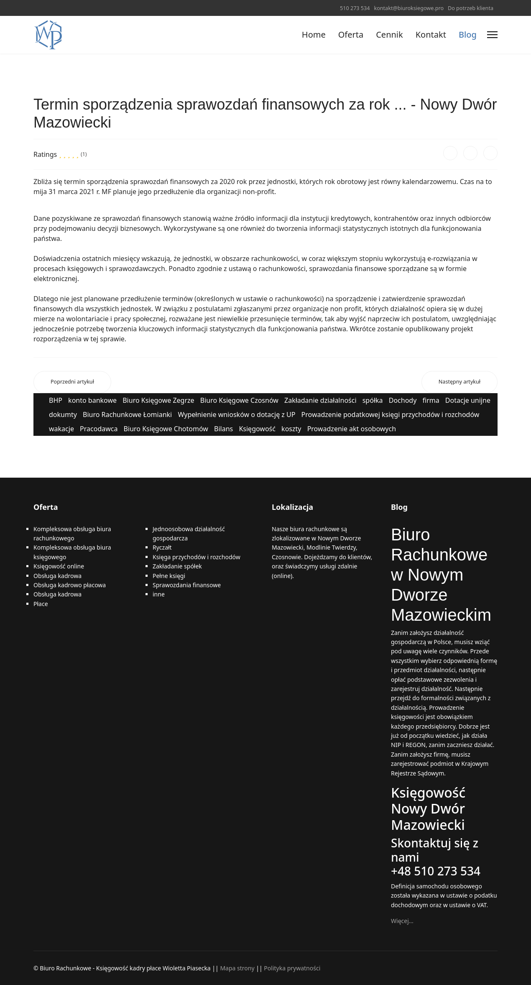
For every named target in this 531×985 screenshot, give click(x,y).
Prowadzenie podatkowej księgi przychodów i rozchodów (390, 414)
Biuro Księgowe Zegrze (158, 400)
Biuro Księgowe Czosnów (239, 400)
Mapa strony (237, 968)
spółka (373, 400)
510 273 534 (355, 8)
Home (314, 34)
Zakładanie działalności (320, 400)
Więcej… (402, 921)
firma (431, 400)
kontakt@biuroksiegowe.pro (409, 8)
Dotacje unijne (467, 400)
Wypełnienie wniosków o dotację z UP (236, 414)
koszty (291, 428)
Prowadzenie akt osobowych (351, 428)
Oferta (350, 34)
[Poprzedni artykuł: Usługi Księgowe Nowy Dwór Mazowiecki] (72, 382)
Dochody (403, 400)
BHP (55, 400)
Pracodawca (98, 428)
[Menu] (492, 35)
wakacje (61, 428)
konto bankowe (92, 400)
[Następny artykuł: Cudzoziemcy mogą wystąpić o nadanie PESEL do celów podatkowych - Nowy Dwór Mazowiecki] (459, 382)
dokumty (63, 414)
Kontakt (431, 34)
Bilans (223, 428)
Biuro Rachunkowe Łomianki (127, 414)
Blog (468, 34)
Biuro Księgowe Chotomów (166, 428)
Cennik (389, 34)
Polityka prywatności (292, 968)
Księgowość (257, 428)
